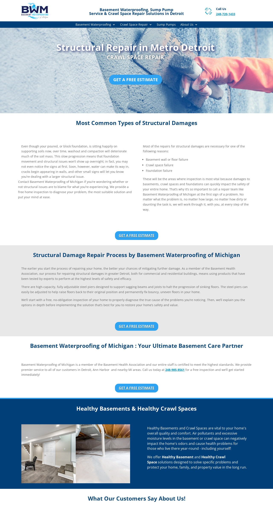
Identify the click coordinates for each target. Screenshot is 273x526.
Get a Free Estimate (135, 79)
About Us (186, 24)
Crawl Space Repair (134, 24)
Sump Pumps (166, 24)
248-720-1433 (225, 14)
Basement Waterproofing (93, 24)
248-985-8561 (174, 370)
